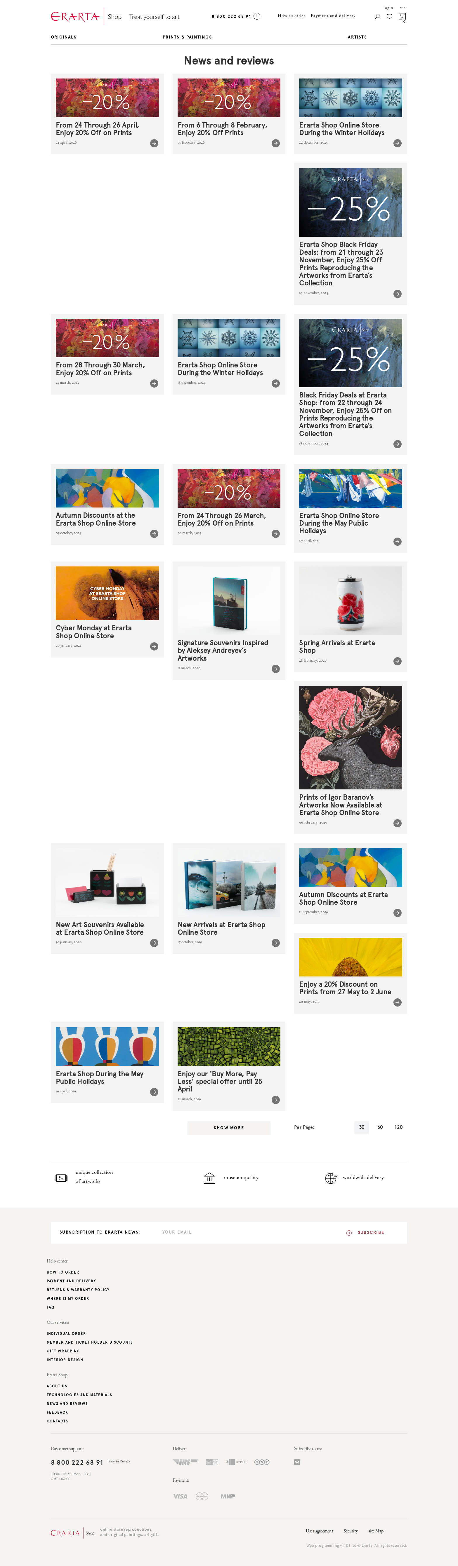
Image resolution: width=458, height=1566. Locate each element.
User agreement (319, 1531)
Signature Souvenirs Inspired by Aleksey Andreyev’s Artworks (223, 651)
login (388, 8)
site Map (376, 1531)
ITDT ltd (349, 1546)
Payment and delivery (333, 16)
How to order (292, 16)
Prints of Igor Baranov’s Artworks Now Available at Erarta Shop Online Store (340, 805)
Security (351, 1531)
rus (403, 8)
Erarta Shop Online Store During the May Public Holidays (339, 523)
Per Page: (304, 1127)
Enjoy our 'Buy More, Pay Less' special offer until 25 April (220, 1082)
